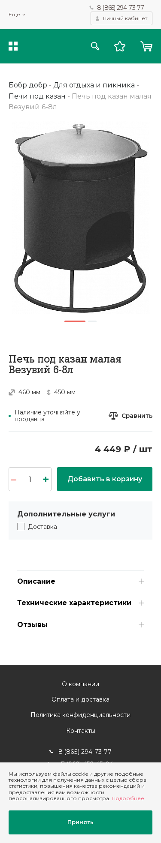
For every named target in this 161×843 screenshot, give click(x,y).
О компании (80, 684)
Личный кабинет (125, 18)
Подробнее (128, 798)
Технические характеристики (74, 603)
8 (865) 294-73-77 (120, 8)
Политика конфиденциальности (80, 715)
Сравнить (136, 416)
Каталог (13, 46)
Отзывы (32, 625)
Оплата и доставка (80, 700)
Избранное (119, 46)
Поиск (95, 46)
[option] (80, 217)
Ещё (14, 15)
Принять (80, 822)
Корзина (146, 46)
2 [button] (92, 321)
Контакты (80, 731)
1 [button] (75, 321)
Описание (36, 581)
